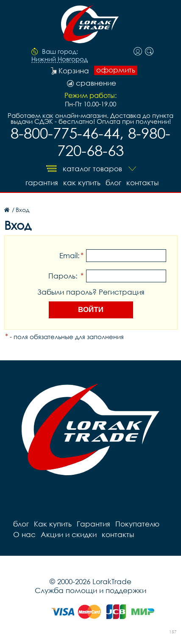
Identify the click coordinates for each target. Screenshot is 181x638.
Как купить (81, 182)
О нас (24, 534)
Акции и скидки (69, 534)
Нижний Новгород (59, 59)
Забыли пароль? (67, 291)
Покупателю (137, 523)
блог (113, 182)
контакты (142, 182)
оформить (115, 70)
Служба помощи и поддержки (90, 590)
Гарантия (41, 182)
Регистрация (122, 291)
